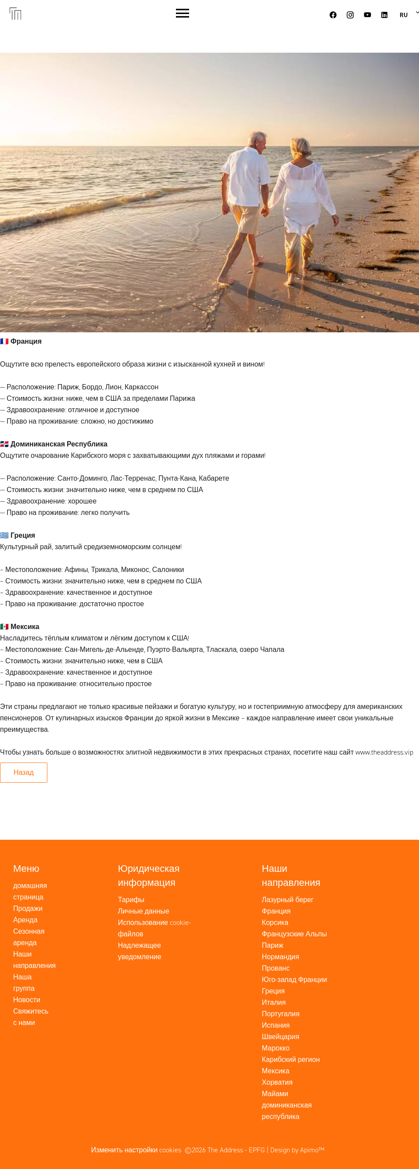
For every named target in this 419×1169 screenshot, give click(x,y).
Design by (297, 1150)
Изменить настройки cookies (136, 1150)
